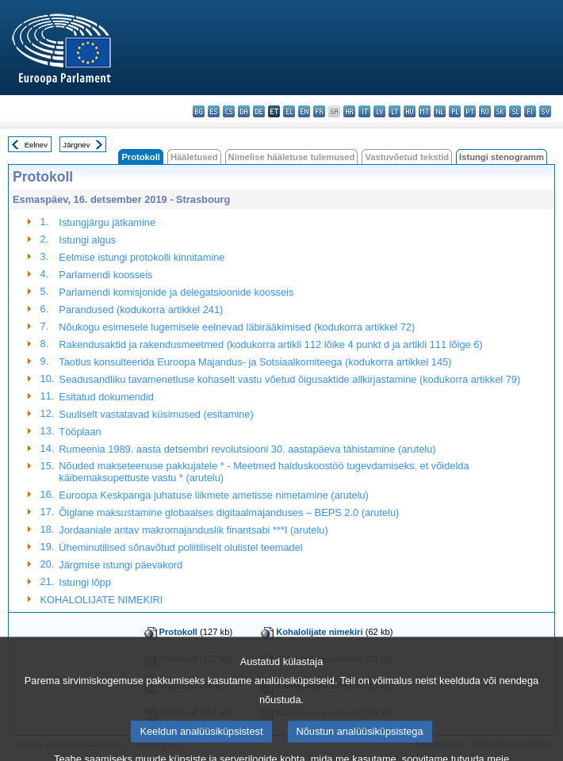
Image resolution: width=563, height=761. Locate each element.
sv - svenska (545, 111)
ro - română (485, 111)
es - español (214, 111)
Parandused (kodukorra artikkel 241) (141, 309)
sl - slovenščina (515, 111)
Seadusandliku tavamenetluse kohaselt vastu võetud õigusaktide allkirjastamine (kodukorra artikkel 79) (289, 379)
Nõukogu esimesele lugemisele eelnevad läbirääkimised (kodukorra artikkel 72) (237, 327)
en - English (304, 111)
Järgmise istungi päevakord (120, 565)
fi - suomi (530, 111)
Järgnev (76, 144)
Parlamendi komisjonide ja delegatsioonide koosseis (176, 292)
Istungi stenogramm (501, 157)
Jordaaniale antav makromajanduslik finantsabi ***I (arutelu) (193, 530)
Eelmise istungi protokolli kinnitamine (141, 257)
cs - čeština (229, 111)
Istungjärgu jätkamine (107, 222)
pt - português (470, 111)
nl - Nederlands (440, 111)
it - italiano (364, 111)
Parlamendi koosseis (105, 275)
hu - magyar (410, 111)
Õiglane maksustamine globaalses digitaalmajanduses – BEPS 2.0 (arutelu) (229, 512)
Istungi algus (87, 240)
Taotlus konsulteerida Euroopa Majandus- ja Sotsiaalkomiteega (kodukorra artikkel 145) (255, 362)
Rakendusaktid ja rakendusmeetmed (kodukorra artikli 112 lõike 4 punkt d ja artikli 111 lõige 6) (270, 344)
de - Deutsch (259, 111)
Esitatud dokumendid (106, 397)
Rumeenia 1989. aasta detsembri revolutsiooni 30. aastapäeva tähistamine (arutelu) (247, 449)
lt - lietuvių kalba (394, 111)
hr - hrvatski (349, 111)
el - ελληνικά (289, 111)
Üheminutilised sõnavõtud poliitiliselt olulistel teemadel (180, 547)
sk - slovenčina (500, 111)
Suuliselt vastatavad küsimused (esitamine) (156, 414)
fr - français (319, 111)
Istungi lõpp (84, 582)
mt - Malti (425, 111)
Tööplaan (80, 432)
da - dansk (244, 111)
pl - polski (455, 111)
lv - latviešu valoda (379, 111)
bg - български (199, 111)
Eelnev (36, 144)
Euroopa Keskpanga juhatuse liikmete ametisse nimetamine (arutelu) (214, 495)
